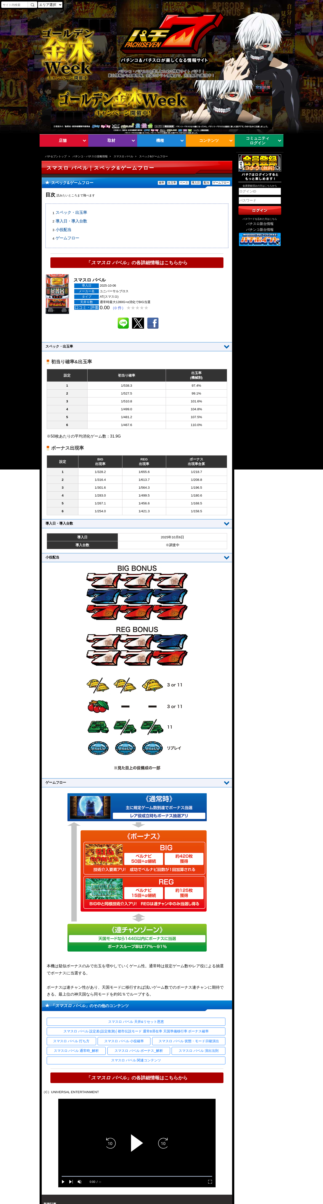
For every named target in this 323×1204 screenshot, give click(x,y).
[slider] (137, 1176)
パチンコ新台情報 (260, 230)
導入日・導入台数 (71, 221)
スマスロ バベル (123, 156)
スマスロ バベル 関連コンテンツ (136, 1060)
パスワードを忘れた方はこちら (260, 219)
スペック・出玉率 (71, 213)
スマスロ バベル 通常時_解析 (76, 1051)
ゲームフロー (67, 238)
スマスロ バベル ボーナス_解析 (139, 1051)
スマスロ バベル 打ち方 (71, 1041)
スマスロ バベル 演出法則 (199, 1051)
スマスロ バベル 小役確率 (124, 1041)
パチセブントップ (56, 156)
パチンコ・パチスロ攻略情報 (90, 156)
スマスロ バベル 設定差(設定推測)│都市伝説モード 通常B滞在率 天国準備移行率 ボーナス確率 (136, 1031)
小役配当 (63, 230)
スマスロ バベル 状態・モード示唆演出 (189, 1041)
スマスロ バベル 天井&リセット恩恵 (136, 1022)
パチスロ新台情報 (260, 224)
